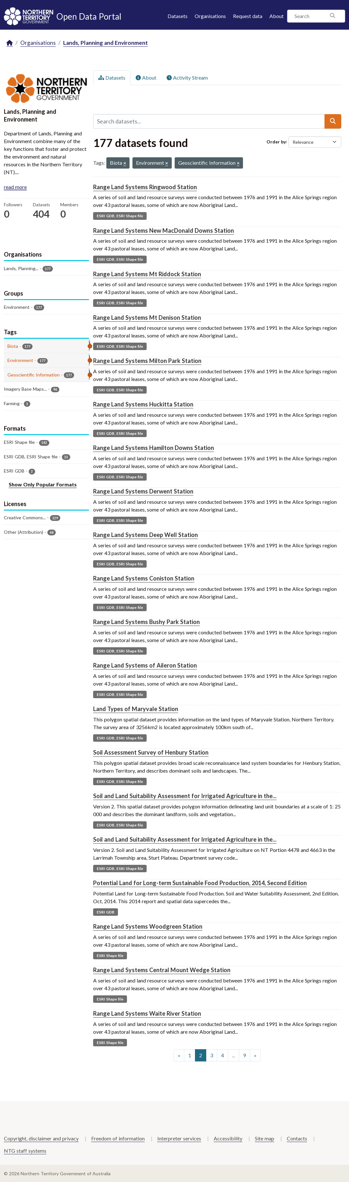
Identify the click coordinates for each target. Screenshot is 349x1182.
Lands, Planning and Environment (105, 42)
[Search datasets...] (209, 121)
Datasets (178, 16)
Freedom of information (118, 1138)
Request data (247, 16)
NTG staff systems (25, 1151)
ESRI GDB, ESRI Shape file (120, 215)
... (233, 1055)
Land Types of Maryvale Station (135, 708)
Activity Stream (187, 77)
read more (15, 187)
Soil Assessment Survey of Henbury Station (150, 752)
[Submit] (333, 121)
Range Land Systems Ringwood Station (145, 186)
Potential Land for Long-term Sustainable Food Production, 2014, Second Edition (200, 882)
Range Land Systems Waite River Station (147, 1013)
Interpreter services (179, 1138)
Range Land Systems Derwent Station (143, 491)
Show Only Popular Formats (43, 484)
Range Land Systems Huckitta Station (143, 404)
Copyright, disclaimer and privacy (41, 1138)
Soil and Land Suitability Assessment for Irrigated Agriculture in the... (184, 795)
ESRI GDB (105, 912)
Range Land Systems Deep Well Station (145, 534)
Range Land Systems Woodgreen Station (147, 926)
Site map (264, 1138)
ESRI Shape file (110, 955)
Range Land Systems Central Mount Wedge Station (161, 969)
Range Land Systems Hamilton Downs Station (153, 447)
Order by (276, 141)
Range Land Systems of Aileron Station (145, 665)
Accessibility (228, 1138)
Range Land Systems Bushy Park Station (146, 621)
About (276, 16)
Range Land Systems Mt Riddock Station (147, 274)
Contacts (297, 1138)
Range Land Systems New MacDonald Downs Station (163, 230)
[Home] (9, 43)
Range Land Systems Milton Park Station (147, 360)
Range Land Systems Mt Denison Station (147, 317)
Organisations (210, 16)
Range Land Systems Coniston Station (143, 578)
